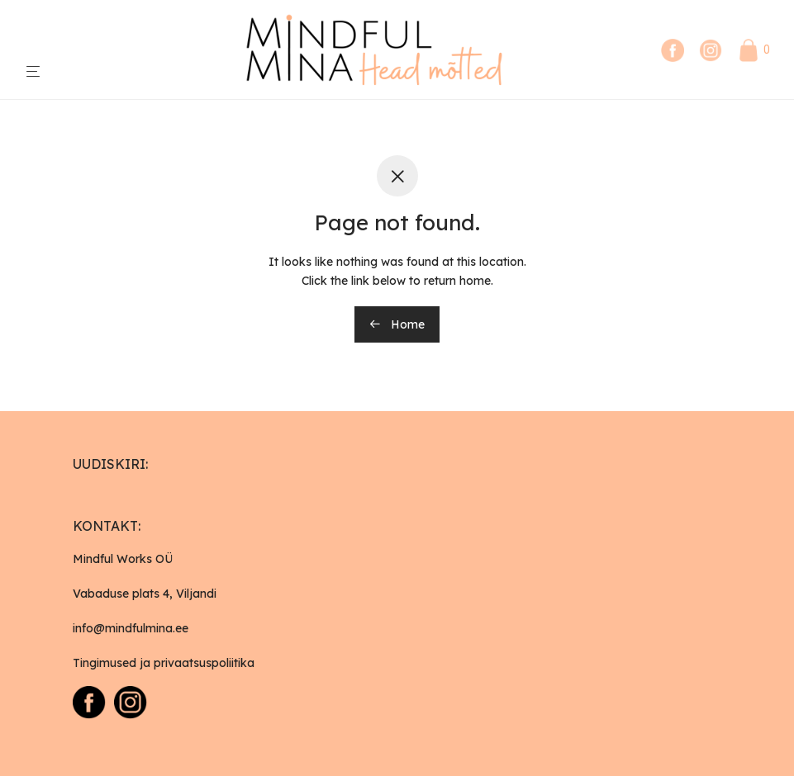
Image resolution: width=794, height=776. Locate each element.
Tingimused (104, 662)
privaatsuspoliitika (204, 662)
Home (397, 324)
